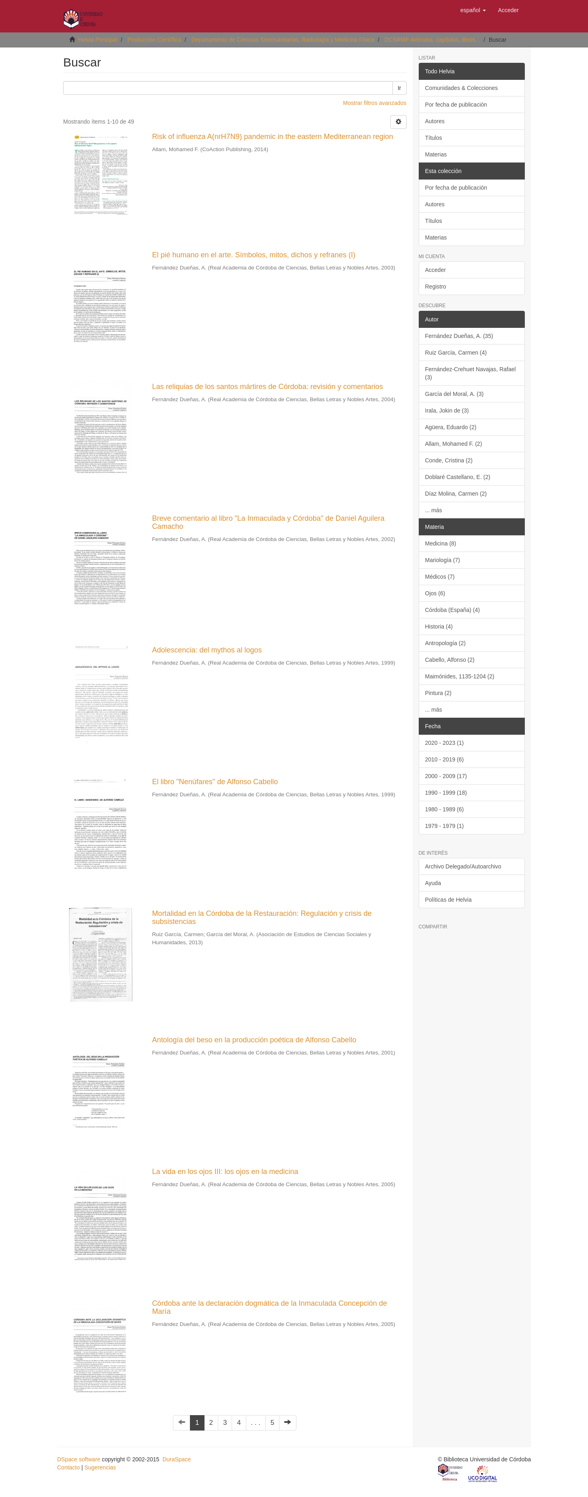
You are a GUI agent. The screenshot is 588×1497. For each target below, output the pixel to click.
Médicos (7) (440, 576)
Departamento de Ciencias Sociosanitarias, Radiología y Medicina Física (283, 39)
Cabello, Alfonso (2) (450, 660)
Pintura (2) (438, 693)
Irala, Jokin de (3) (447, 410)
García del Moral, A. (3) (454, 394)
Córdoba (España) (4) (452, 610)
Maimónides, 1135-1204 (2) (459, 676)
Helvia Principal (97, 39)
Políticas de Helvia (448, 899)
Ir (399, 88)
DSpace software (78, 1459)
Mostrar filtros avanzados (374, 103)
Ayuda (433, 883)
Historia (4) (439, 626)
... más (433, 510)
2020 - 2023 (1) (444, 743)
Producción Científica (154, 39)
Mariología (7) (442, 560)
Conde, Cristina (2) (449, 460)
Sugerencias (100, 1467)
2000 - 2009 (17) (446, 776)
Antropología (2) (445, 643)
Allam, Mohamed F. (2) (453, 444)
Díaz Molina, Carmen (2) (456, 493)
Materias (436, 154)
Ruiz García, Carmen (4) (456, 352)
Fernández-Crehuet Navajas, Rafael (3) (470, 373)
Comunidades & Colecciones (461, 88)
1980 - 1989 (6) (444, 809)
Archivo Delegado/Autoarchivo (463, 866)
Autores (435, 121)
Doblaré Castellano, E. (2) (457, 477)
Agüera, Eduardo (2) (451, 427)
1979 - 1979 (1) (444, 826)
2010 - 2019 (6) (444, 759)
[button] (473, 10)
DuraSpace (176, 1459)
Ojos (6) (435, 593)
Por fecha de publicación (456, 104)
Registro (435, 286)
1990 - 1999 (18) (446, 792)
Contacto (68, 1467)
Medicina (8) (440, 543)
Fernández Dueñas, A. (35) (459, 336)
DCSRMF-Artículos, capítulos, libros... (432, 39)
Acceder (435, 270)
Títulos (433, 138)
